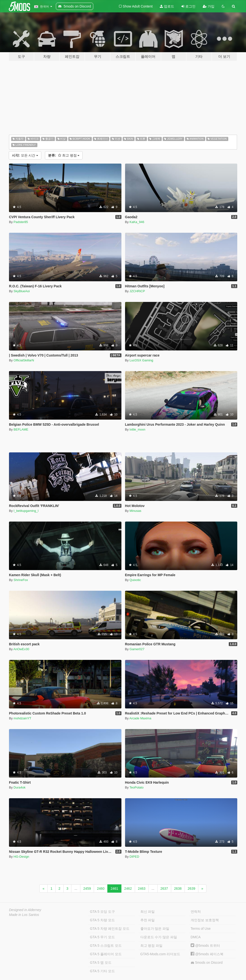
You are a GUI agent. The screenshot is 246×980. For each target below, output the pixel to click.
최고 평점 (63, 155)
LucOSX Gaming (141, 360)
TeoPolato (136, 787)
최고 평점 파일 (151, 945)
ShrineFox (21, 580)
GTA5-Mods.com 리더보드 (160, 954)
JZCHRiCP (137, 291)
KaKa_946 (136, 222)
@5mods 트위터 (205, 945)
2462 (128, 888)
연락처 (196, 912)
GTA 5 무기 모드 (102, 937)
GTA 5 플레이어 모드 (105, 954)
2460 (100, 888)
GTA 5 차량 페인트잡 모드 (109, 928)
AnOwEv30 (21, 649)
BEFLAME (21, 429)
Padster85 (21, 222)
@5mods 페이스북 (207, 954)
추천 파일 (147, 920)
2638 (178, 888)
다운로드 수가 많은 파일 (158, 937)
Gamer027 (136, 649)
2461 (114, 888)
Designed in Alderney (25, 910)
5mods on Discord (207, 963)
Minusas (135, 511)
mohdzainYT (22, 718)
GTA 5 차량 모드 (102, 920)
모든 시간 (25, 155)
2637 (164, 888)
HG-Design (21, 856)
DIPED (134, 856)
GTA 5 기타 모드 (102, 971)
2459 (87, 888)
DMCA (196, 937)
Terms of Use (201, 928)
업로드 (167, 6)
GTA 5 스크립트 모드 (105, 945)
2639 (191, 888)
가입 (208, 6)
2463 (141, 888)
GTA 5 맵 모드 (100, 962)
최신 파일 (147, 912)
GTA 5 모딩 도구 (102, 912)
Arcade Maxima (140, 718)
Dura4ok (19, 787)
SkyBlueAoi (22, 291)
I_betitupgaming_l (26, 511)
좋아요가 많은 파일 (155, 928)
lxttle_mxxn (137, 429)
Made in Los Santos (24, 915)
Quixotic (135, 580)
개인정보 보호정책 (205, 920)
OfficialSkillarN (24, 360)
